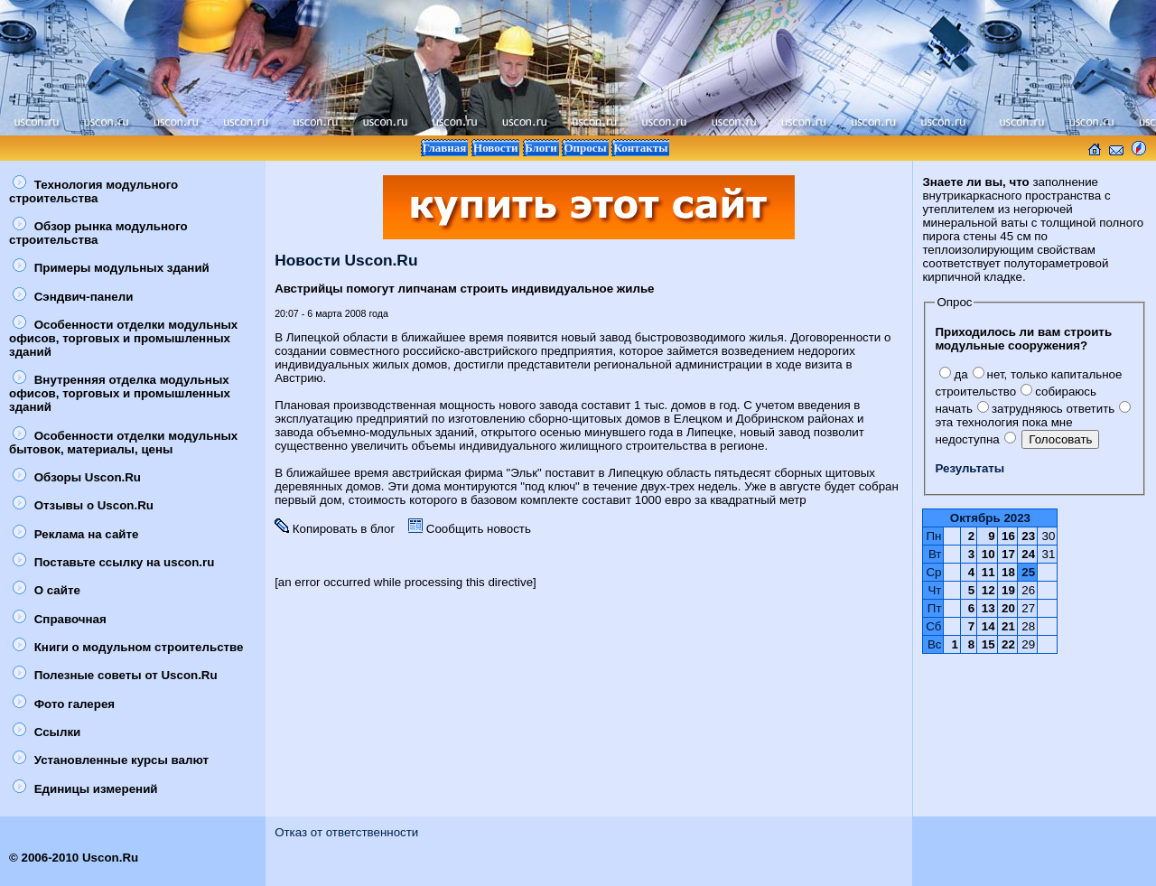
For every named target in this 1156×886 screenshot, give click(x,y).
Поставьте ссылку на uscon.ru (113, 562)
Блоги (541, 147)
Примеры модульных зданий (111, 268)
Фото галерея (64, 704)
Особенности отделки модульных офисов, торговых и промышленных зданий (123, 338)
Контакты (640, 147)
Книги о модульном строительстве (128, 647)
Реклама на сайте (75, 534)
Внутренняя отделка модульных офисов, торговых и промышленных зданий (119, 393)
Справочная (60, 619)
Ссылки (46, 732)
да (953, 374)
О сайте (46, 590)
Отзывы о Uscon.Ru (83, 505)
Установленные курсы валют (111, 760)
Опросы (585, 147)
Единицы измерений (85, 789)
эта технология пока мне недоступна (1033, 424)
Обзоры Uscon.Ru (77, 477)
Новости (495, 147)
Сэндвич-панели (73, 296)
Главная (445, 147)
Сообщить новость (469, 529)
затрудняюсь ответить (1045, 408)
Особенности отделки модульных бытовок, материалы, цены (123, 442)
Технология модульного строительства (93, 191)
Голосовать (1060, 439)
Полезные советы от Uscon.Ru (115, 675)
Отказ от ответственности (346, 832)
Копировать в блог (335, 529)
